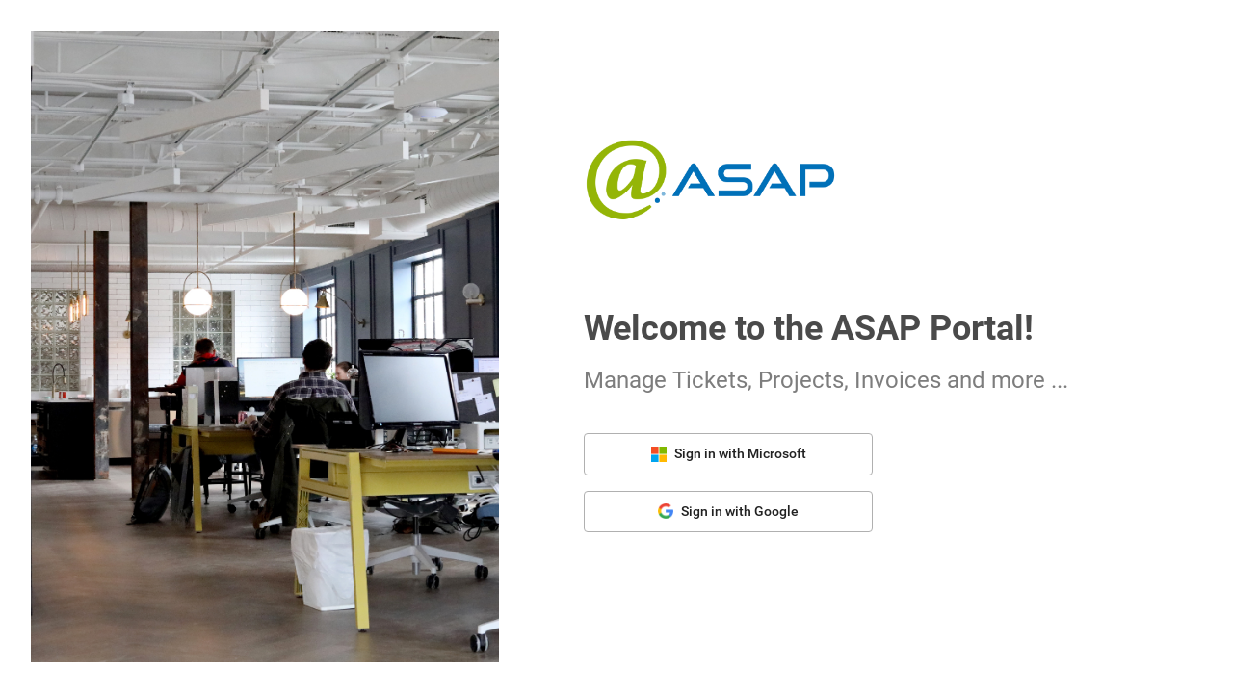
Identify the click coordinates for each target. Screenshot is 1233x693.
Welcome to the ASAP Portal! (809, 328)
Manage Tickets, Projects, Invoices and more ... (826, 380)
